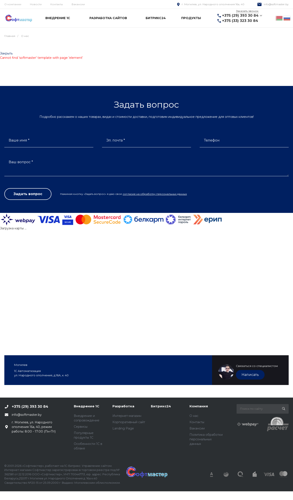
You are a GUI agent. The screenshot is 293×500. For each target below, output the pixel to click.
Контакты (56, 4)
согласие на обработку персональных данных (155, 194)
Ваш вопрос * (21, 162)
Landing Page (123, 428)
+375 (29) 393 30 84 (240, 15)
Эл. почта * (115, 140)
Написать (250, 375)
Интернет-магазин (126, 416)
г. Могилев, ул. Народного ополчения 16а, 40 (213, 4)
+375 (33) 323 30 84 (240, 21)
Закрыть (6, 53)
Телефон (212, 140)
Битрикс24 (161, 406)
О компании (12, 4)
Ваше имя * (19, 140)
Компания (198, 406)
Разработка (123, 406)
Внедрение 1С (86, 406)
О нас (193, 416)
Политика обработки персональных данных (206, 439)
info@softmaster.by (276, 4)
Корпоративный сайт (128, 422)
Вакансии (78, 4)
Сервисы (80, 427)
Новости (36, 4)
